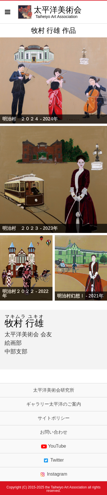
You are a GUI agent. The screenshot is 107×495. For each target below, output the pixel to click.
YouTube (53, 446)
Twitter (53, 460)
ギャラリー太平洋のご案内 (53, 404)
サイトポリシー (54, 418)
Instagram (53, 474)
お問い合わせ (53, 432)
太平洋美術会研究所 (53, 390)
